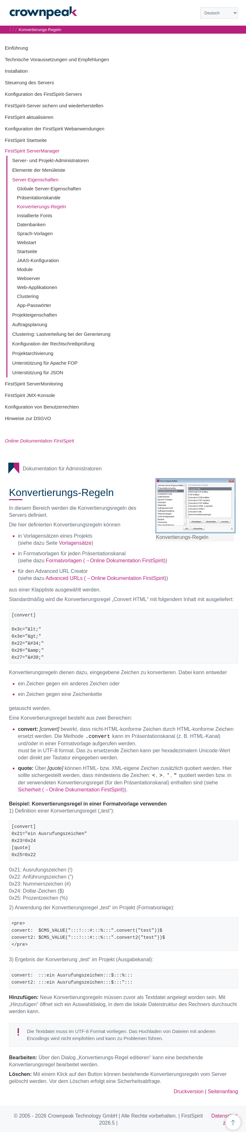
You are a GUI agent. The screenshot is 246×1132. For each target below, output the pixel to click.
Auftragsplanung (29, 324)
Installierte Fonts (34, 215)
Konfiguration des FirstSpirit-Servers (43, 94)
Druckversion (188, 1091)
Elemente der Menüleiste (38, 170)
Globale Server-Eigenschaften (49, 188)
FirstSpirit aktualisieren (29, 117)
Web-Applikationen (37, 287)
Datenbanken (31, 224)
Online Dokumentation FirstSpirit (39, 440)
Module (25, 269)
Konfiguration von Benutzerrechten (42, 406)
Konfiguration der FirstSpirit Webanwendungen (54, 128)
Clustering (28, 296)
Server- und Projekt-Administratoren (50, 160)
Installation (16, 71)
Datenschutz (224, 1119)
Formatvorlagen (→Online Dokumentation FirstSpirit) (105, 560)
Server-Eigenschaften (35, 179)
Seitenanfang (223, 1091)
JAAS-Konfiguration (38, 260)
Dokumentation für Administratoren (62, 468)
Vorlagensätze (75, 543)
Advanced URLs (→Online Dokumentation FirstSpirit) (105, 578)
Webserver (28, 278)
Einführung (16, 48)
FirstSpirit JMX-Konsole (30, 395)
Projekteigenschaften (34, 315)
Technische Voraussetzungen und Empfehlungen (57, 59)
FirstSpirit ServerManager (32, 150)
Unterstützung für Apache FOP (45, 363)
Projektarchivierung (32, 353)
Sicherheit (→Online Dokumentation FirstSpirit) (71, 789)
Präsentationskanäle (39, 197)
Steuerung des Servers (29, 82)
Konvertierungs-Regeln (41, 206)
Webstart (26, 242)
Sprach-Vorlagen (35, 233)
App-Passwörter (34, 305)
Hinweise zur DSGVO (28, 418)
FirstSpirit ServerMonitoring (34, 383)
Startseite (27, 251)
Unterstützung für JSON (37, 372)
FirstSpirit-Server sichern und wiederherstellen (54, 105)
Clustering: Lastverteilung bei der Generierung (61, 334)
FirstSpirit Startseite (26, 140)
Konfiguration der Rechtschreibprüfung (53, 343)
